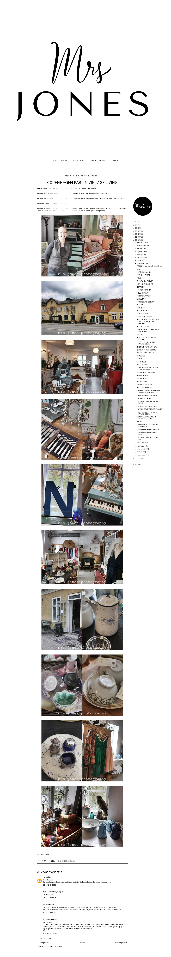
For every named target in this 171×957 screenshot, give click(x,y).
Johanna (46, 904)
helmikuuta (141, 452)
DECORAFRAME (142, 381)
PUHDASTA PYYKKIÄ (144, 296)
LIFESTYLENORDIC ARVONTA (147, 347)
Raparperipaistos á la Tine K (147, 395)
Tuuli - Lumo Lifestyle (50, 892)
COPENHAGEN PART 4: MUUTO (148, 429)
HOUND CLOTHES (143, 326)
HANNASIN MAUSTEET (144, 311)
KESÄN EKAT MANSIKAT (145, 284)
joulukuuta (141, 243)
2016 (137, 228)
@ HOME (140, 422)
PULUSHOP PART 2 (143, 275)
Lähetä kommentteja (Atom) (51, 946)
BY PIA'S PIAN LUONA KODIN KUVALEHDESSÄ (147, 343)
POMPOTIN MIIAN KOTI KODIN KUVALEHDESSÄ (147, 413)
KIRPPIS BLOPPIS (142, 334)
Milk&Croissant (142, 365)
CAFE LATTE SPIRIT (143, 314)
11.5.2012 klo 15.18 (50, 934)
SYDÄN (139, 278)
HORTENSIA (141, 287)
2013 (137, 237)
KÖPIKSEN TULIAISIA (144, 398)
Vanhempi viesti (121, 943)
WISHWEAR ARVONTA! (144, 385)
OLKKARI (140, 305)
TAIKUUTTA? (141, 299)
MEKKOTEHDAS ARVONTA (146, 373)
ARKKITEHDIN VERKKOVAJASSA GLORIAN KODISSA (147, 369)
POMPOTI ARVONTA (144, 290)
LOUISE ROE (141, 356)
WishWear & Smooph (144, 317)
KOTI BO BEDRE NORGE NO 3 (147, 406)
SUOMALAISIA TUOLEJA (145, 281)
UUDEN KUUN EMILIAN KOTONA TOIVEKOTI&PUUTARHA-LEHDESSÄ (148, 322)
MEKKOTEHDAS (142, 379)
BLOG (55, 160)
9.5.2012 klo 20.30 (49, 912)
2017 (137, 225)
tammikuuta (141, 455)
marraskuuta (141, 246)
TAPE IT (139, 269)
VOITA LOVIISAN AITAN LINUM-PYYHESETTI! (147, 426)
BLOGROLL (114, 160)
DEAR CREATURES (143, 442)
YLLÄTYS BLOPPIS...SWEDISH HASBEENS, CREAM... (146, 418)
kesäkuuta (141, 260)
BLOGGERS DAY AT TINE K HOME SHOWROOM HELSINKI (148, 391)
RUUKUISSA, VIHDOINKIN (145, 302)
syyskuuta (140, 251)
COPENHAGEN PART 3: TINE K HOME (147, 433)
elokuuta (140, 255)
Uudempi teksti (43, 943)
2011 (137, 459)
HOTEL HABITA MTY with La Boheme (146, 338)
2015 (137, 231)
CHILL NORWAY (142, 293)
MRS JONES (64, 160)
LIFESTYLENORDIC (143, 375)
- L (44, 877)
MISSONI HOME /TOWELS (145, 353)
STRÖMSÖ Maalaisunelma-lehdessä (149, 266)
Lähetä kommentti (46, 938)
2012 (137, 240)
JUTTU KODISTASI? (78, 160)
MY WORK (102, 160)
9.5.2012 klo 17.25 (49, 898)
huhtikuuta (141, 446)
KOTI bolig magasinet (144, 272)
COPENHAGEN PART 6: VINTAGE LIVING (148, 402)
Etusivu (82, 943)
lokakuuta (140, 249)
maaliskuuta (141, 449)
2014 (137, 234)
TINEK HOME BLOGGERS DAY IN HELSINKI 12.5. (148, 330)
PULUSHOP (141, 308)
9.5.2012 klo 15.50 (49, 885)
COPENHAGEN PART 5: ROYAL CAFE (149, 409)
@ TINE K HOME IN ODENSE (146, 350)
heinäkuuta (141, 257)
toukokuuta (141, 263)
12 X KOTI (92, 160)
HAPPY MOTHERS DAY (144, 387)
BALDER (139, 359)
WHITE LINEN (141, 362)
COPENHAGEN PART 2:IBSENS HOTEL (147, 438)
